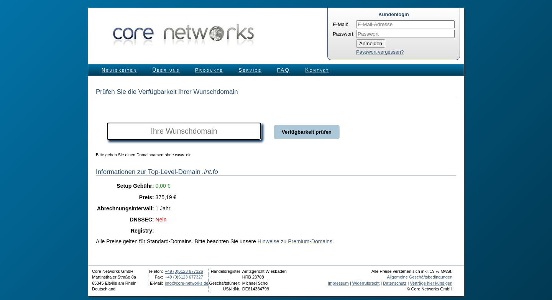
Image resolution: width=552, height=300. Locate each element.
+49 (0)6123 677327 (184, 277)
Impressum (338, 283)
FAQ (283, 70)
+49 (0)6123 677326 (184, 271)
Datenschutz (394, 283)
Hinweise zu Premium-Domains (295, 241)
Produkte (209, 70)
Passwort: (344, 34)
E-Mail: (340, 24)
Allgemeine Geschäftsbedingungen (419, 277)
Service (249, 70)
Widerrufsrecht (366, 283)
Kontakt (317, 70)
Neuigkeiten (119, 70)
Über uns (166, 70)
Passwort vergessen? (380, 52)
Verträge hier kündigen (431, 283)
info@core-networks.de (186, 283)
